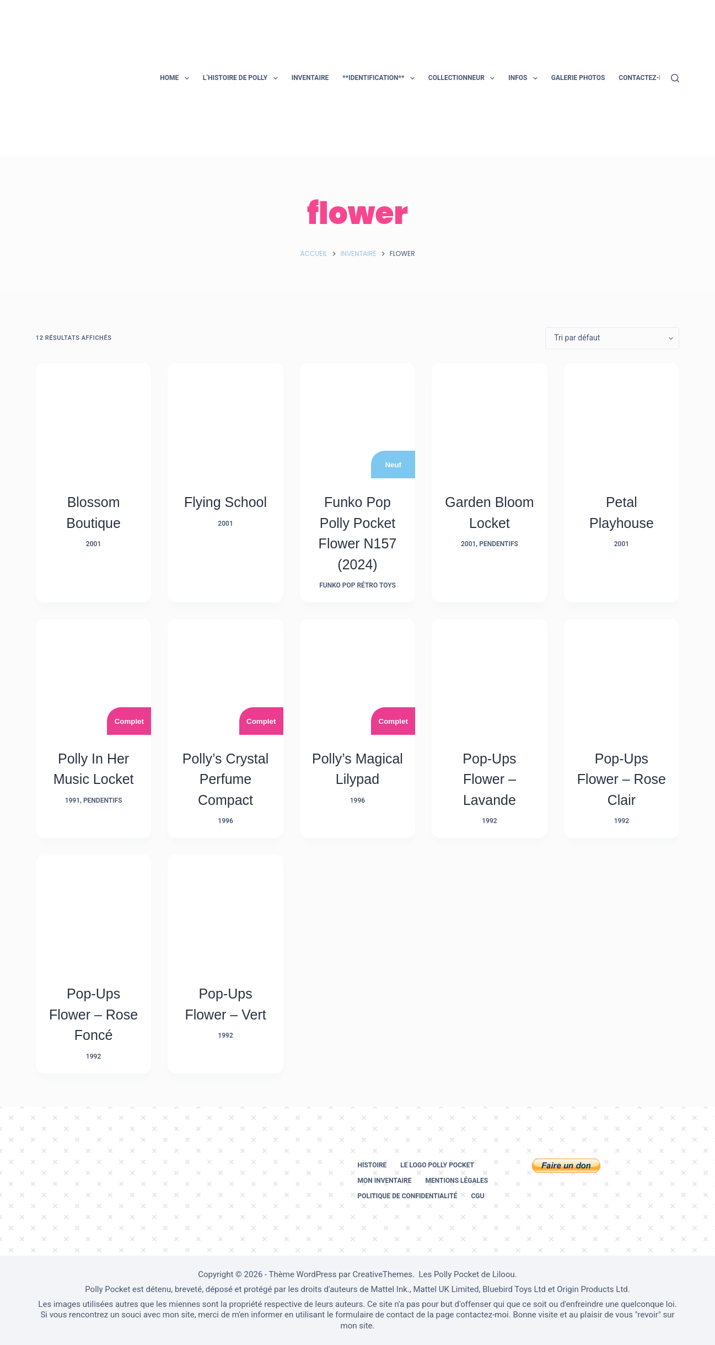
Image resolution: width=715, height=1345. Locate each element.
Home (176, 78)
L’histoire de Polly (242, 78)
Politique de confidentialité (407, 1196)
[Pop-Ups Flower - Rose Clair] (621, 676)
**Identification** (380, 78)
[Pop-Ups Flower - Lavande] (489, 676)
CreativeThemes (383, 1274)
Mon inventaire (384, 1180)
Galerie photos (578, 78)
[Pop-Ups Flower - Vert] (225, 912)
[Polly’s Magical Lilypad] (357, 676)
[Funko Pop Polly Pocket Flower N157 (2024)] (357, 420)
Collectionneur (463, 78)
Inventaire (310, 78)
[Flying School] (225, 420)
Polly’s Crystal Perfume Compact (225, 779)
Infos (525, 78)
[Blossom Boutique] (93, 420)
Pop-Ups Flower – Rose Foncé (93, 1014)
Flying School (225, 502)
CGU (477, 1196)
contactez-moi (482, 1315)
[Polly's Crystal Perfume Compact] (225, 676)
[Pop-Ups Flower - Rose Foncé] (93, 912)
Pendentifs (498, 544)
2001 (93, 544)
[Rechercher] (675, 78)
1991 (72, 800)
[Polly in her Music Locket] (93, 676)
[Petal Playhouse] (621, 420)
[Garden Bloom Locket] (489, 420)
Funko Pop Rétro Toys (357, 585)
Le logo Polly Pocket (437, 1165)
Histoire (371, 1165)
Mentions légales (456, 1180)
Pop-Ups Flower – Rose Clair (621, 779)
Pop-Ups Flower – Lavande (489, 779)
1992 (489, 821)
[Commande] (612, 338)
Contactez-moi (645, 78)
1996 (225, 821)
